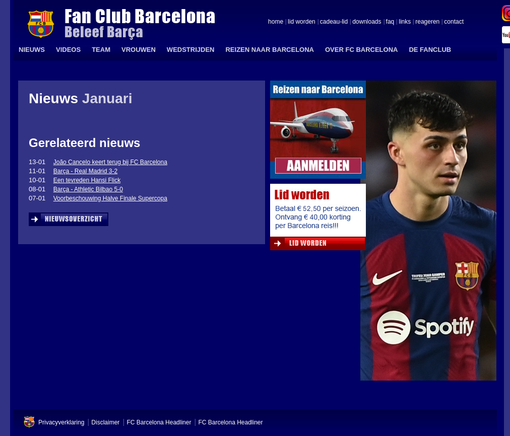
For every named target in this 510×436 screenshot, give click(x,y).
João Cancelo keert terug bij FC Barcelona (110, 162)
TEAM (101, 49)
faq (390, 22)
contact (454, 22)
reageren (427, 22)
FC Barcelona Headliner (158, 422)
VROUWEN (138, 49)
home (275, 22)
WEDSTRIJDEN (191, 49)
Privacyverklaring (61, 422)
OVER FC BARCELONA (361, 49)
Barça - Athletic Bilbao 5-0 (88, 189)
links (405, 22)
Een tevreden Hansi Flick (86, 180)
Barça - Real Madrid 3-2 (85, 171)
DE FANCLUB (430, 49)
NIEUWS (32, 49)
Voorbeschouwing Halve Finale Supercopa (110, 198)
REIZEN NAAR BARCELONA (269, 49)
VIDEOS (68, 49)
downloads (366, 22)
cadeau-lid (334, 22)
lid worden (301, 22)
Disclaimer (105, 422)
